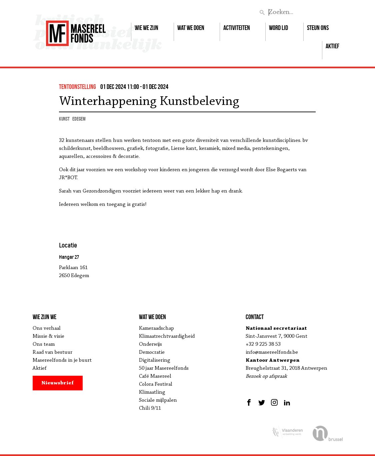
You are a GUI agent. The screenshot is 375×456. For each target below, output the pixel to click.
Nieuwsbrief (57, 383)
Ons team (44, 344)
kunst (64, 119)
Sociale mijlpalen (158, 400)
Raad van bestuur (52, 352)
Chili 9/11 (150, 408)
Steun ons (318, 27)
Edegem (79, 119)
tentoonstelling (77, 86)
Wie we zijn (146, 27)
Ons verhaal (47, 328)
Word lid (278, 27)
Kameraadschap (156, 328)
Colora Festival (155, 384)
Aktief (332, 46)
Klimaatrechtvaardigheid (167, 336)
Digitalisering (154, 360)
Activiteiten (236, 27)
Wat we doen (190, 27)
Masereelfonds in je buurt (62, 360)
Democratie (152, 352)
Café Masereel (155, 376)
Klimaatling (152, 392)
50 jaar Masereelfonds (164, 368)
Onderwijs (150, 344)
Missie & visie (48, 336)
